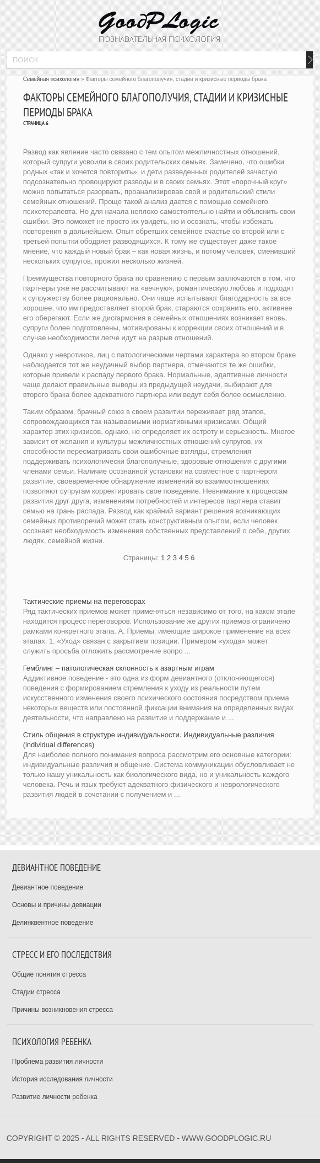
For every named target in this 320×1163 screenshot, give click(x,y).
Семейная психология (51, 79)
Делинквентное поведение (53, 922)
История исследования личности (62, 1079)
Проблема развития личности (58, 1061)
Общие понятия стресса (49, 974)
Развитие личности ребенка (54, 1097)
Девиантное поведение (48, 887)
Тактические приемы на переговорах (84, 601)
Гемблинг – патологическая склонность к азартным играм (118, 668)
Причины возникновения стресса (62, 1010)
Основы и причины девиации (56, 905)
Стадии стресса (36, 992)
